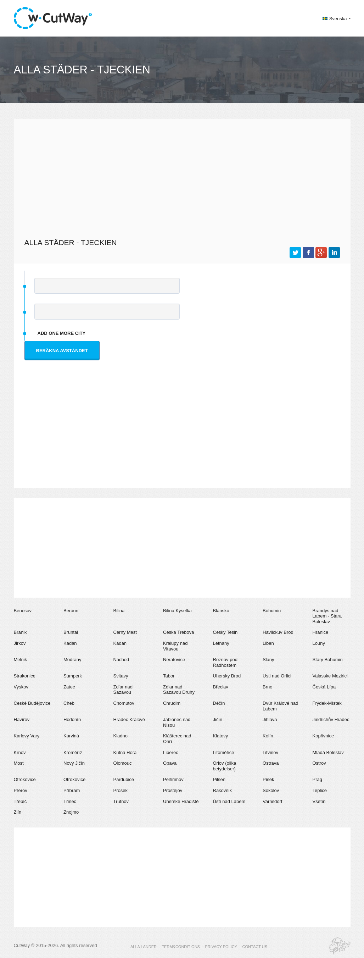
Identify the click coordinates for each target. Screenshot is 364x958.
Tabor (169, 676)
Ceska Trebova (178, 632)
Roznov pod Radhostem (225, 662)
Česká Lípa (324, 687)
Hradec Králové (129, 719)
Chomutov (123, 703)
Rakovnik (222, 790)
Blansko (221, 610)
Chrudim (171, 703)
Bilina (119, 610)
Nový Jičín (74, 763)
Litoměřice (223, 752)
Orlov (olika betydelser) (224, 765)
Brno (267, 687)
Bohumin (272, 610)
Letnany (221, 643)
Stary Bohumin (328, 659)
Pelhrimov (173, 779)
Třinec (69, 801)
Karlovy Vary (27, 735)
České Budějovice (32, 703)
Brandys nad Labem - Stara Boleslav (327, 616)
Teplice (320, 790)
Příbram (71, 790)
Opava (170, 763)
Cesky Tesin (225, 632)
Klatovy (220, 735)
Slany (268, 659)
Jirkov (20, 643)
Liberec (170, 752)
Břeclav (220, 687)
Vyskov (21, 687)
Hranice (321, 632)
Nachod (121, 659)
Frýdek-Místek (327, 703)
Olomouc (122, 763)
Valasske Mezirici (330, 676)
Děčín (219, 703)
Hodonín (72, 719)
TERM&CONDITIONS (181, 947)
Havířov (22, 719)
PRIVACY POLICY (221, 947)
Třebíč (20, 801)
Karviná (71, 735)
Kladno (120, 735)
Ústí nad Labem (229, 801)
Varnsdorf (272, 801)
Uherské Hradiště (180, 801)
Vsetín (319, 801)
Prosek (120, 790)
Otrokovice (25, 779)
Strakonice (24, 676)
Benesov (23, 610)
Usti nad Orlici (277, 676)
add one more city (62, 333)
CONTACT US (255, 947)
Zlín (18, 812)
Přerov (20, 790)
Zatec (69, 687)
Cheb (68, 703)
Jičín (218, 719)
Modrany (72, 659)
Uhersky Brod (227, 676)
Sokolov (271, 790)
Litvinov (270, 752)
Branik (20, 632)
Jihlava (270, 719)
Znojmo (71, 812)
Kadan (70, 643)
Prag (317, 779)
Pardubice (123, 779)
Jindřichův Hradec (331, 719)
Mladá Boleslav (328, 752)
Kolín (268, 735)
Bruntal (70, 632)
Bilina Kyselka (177, 610)
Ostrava (271, 763)
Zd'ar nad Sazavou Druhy (179, 689)
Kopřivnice (323, 735)
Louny (319, 643)
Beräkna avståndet (62, 350)
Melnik (20, 659)
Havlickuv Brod (278, 632)
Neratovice (174, 659)
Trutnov (121, 801)
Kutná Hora (125, 752)
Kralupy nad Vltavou (175, 646)
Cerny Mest (125, 632)
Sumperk (72, 676)
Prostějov (172, 790)
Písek (268, 779)
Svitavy (120, 676)
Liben (268, 643)
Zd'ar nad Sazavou (123, 689)
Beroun (70, 610)
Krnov (20, 752)
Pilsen (219, 779)
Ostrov (319, 763)
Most (19, 763)
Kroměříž (72, 752)
